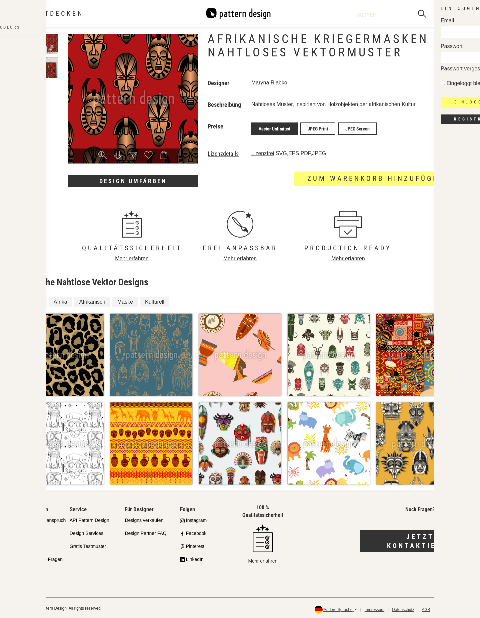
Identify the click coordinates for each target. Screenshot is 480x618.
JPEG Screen (357, 127)
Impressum (374, 608)
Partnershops (28, 531)
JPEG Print (318, 127)
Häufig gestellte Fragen (38, 557)
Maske (125, 300)
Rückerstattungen (453, 608)
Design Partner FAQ (145, 531)
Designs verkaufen (144, 519)
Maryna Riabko (269, 82)
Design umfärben (133, 181)
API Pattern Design (89, 519)
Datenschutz (403, 608)
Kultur (35, 300)
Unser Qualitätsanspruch (40, 519)
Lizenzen (23, 544)
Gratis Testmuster (88, 544)
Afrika (60, 300)
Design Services (86, 531)
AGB (426, 608)
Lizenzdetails (223, 152)
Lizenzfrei (262, 151)
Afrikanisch (92, 300)
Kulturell (154, 300)
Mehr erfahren (132, 257)
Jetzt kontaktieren (420, 539)
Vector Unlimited (274, 127)
